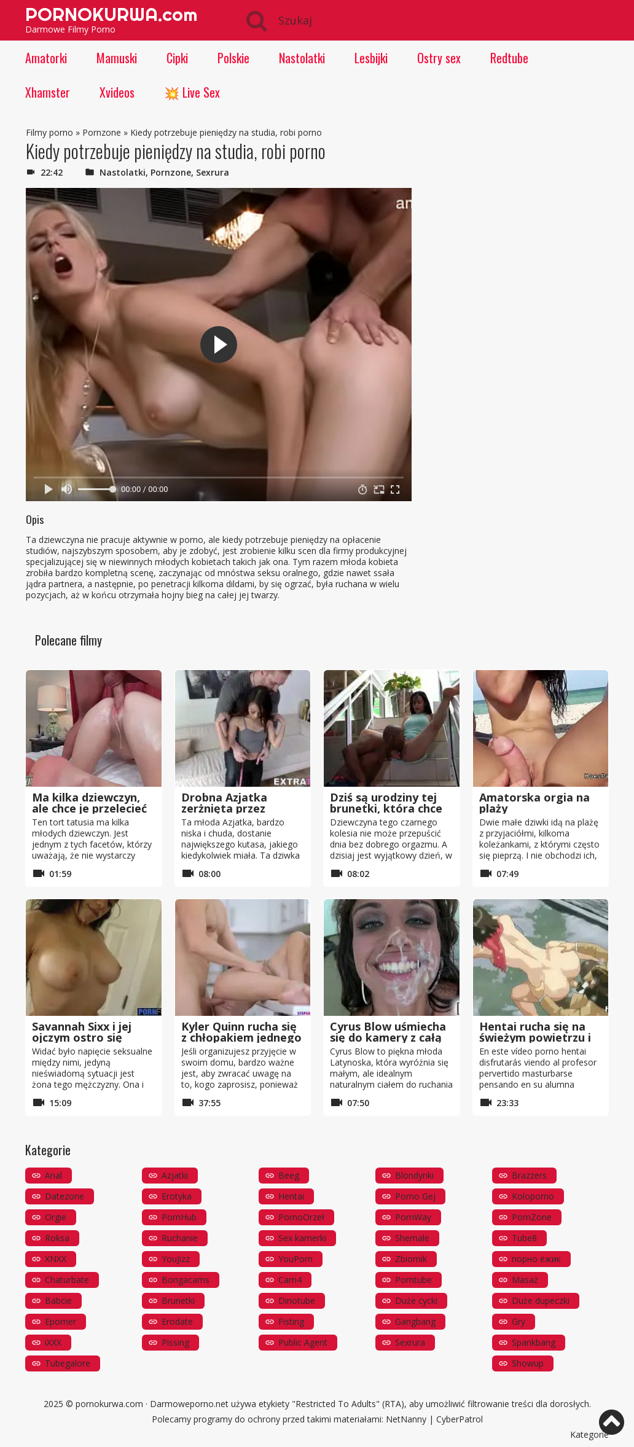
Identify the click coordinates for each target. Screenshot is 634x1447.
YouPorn (295, 1259)
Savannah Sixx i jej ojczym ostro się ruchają (81, 1037)
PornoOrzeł (301, 1217)
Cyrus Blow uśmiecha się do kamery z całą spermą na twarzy (388, 1037)
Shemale (412, 1238)
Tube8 (524, 1238)
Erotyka (177, 1196)
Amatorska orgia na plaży (534, 803)
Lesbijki (371, 58)
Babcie (58, 1300)
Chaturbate (67, 1279)
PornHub (179, 1217)
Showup (528, 1363)
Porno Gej (415, 1196)
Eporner (60, 1321)
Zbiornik (411, 1259)
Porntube (413, 1279)
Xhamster (47, 92)
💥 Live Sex (192, 92)
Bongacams (185, 1279)
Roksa (57, 1238)
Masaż (525, 1279)
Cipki (177, 58)
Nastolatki (302, 58)
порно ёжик (536, 1259)
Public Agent (302, 1342)
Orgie (55, 1217)
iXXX (53, 1342)
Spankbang (533, 1342)
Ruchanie (180, 1238)
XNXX (55, 1259)
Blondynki (414, 1175)
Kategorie (589, 1434)
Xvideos (117, 92)
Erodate (177, 1321)
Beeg (288, 1175)
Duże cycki (416, 1300)
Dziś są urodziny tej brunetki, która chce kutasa (386, 808)
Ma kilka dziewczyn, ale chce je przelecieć (89, 803)
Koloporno (533, 1196)
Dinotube (296, 1300)
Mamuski (116, 58)
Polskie (233, 58)
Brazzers (529, 1175)
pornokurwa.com (109, 1404)
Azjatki (175, 1175)
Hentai (291, 1196)
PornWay (413, 1217)
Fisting (291, 1321)
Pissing (175, 1342)
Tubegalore (67, 1363)
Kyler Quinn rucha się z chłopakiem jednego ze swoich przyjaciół (241, 1037)
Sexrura (212, 172)
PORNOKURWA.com (111, 14)
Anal (53, 1175)
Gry (518, 1321)
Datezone (64, 1196)
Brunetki (178, 1300)
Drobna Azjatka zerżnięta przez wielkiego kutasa (228, 808)
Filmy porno (49, 132)
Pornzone (101, 132)
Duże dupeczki (540, 1300)
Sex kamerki (302, 1238)
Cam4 (290, 1279)
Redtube (509, 58)
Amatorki (46, 58)
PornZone (532, 1217)
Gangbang (415, 1321)
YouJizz (176, 1259)
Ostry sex (439, 58)
